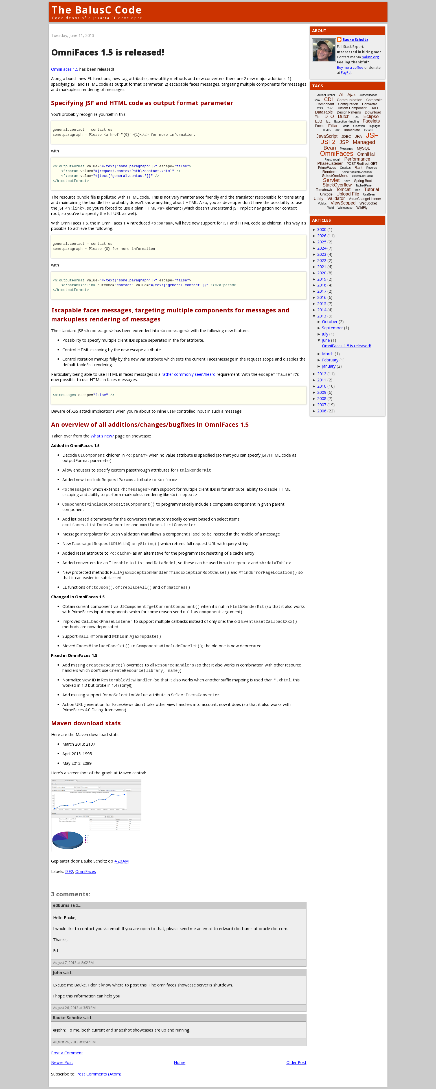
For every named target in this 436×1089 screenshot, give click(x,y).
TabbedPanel (364, 185)
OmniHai (366, 154)
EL (328, 121)
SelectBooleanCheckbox (357, 172)
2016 (321, 297)
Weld (330, 207)
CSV (330, 108)
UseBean (369, 194)
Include (368, 130)
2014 (321, 309)
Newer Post (62, 1062)
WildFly (361, 208)
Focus (345, 126)
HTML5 (326, 130)
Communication (349, 100)
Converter (369, 104)
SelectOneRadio (362, 175)
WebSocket (368, 203)
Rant (358, 167)
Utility (318, 198)
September (332, 327)
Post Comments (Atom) (98, 1074)
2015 (321, 303)
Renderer (330, 172)
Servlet (331, 180)
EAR (357, 117)
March (328, 353)
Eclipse (371, 116)
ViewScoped (343, 203)
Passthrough (332, 159)
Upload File (347, 194)
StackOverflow (337, 185)
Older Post (296, 1062)
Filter (333, 125)
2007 (321, 404)
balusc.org (370, 57)
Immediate (352, 130)
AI (341, 94)
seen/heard (205, 374)
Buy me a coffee (350, 67)
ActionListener (326, 95)
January (329, 366)
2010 (321, 386)
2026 (321, 235)
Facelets (371, 121)
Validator (336, 198)
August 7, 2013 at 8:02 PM (73, 962)
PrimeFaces (327, 168)
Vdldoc (322, 203)
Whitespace (345, 207)
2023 (321, 254)
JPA (358, 136)
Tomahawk (324, 190)
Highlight (374, 126)
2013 (321, 316)
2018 (321, 285)
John (57, 972)
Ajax (351, 94)
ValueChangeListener (365, 199)
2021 (321, 266)
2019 (321, 279)
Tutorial (371, 189)
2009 (321, 392)
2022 (321, 260)
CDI (328, 99)
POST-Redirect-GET (362, 164)
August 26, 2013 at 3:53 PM (74, 1007)
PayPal (346, 72)
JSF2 (69, 871)
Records (371, 167)
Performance (357, 159)
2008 (321, 398)
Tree (357, 190)
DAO (374, 108)
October (330, 321)
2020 (321, 272)
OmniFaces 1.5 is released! (346, 345)
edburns (61, 905)
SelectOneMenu (335, 176)
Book (317, 100)
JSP (344, 142)
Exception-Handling (346, 121)
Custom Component (351, 108)
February (330, 360)
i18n (337, 130)
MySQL (363, 148)
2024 (321, 248)
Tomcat (343, 189)
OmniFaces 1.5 (64, 69)
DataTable (324, 112)
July (325, 334)
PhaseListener (330, 163)
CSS (320, 108)
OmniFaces (85, 871)
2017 (321, 291)
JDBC (346, 136)
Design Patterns (349, 112)
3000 (321, 229)
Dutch (344, 116)
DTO (329, 116)
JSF (372, 135)
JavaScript (327, 136)
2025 (321, 242)
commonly (184, 374)
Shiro (347, 181)
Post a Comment (67, 1052)
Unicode (326, 194)
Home (179, 1062)
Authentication (368, 95)
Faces (319, 126)
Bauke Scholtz (67, 1017)
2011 (321, 380)
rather (167, 374)
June (326, 340)
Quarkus (345, 167)
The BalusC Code (97, 9)
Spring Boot (363, 181)
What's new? (102, 436)
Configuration (348, 104)
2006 (321, 411)
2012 (321, 373)
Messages (346, 148)
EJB (318, 121)
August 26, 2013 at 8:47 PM (74, 1042)
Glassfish (359, 126)
